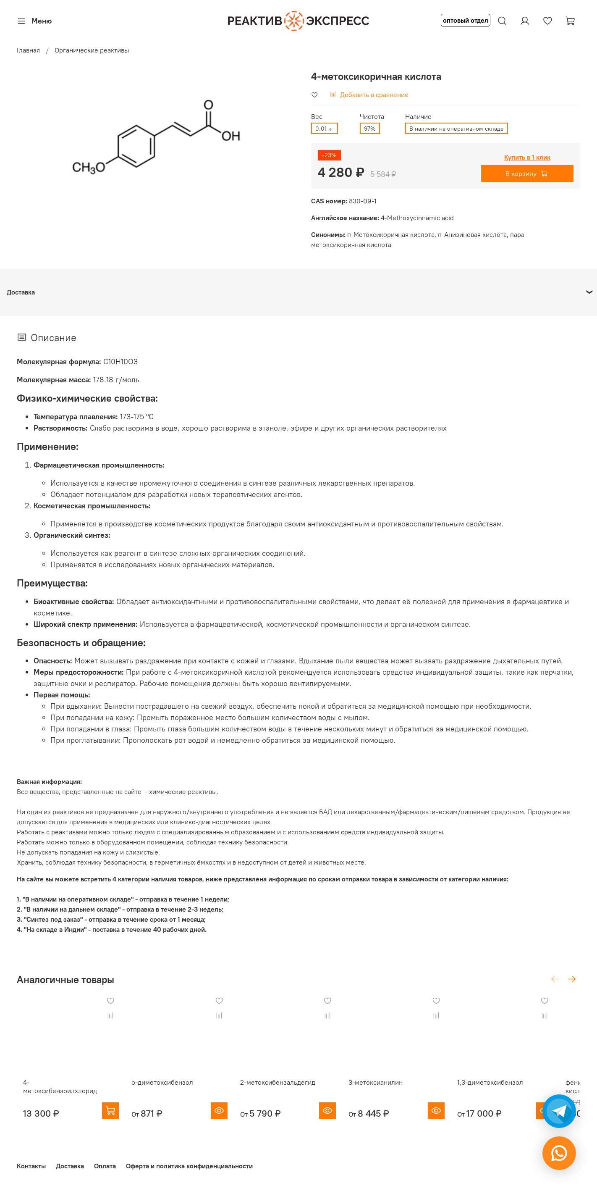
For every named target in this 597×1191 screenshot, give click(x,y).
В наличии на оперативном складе (456, 128)
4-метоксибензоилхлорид (57, 1089)
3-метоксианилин (389, 1089)
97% (370, 128)
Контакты (31, 1166)
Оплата (105, 1166)
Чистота (372, 117)
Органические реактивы (92, 50)
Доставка (70, 1166)
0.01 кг (324, 128)
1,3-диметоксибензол (511, 1089)
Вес (316, 117)
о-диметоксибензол (163, 1089)
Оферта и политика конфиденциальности (189, 1166)
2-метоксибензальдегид (284, 1089)
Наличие (418, 117)
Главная (28, 50)
